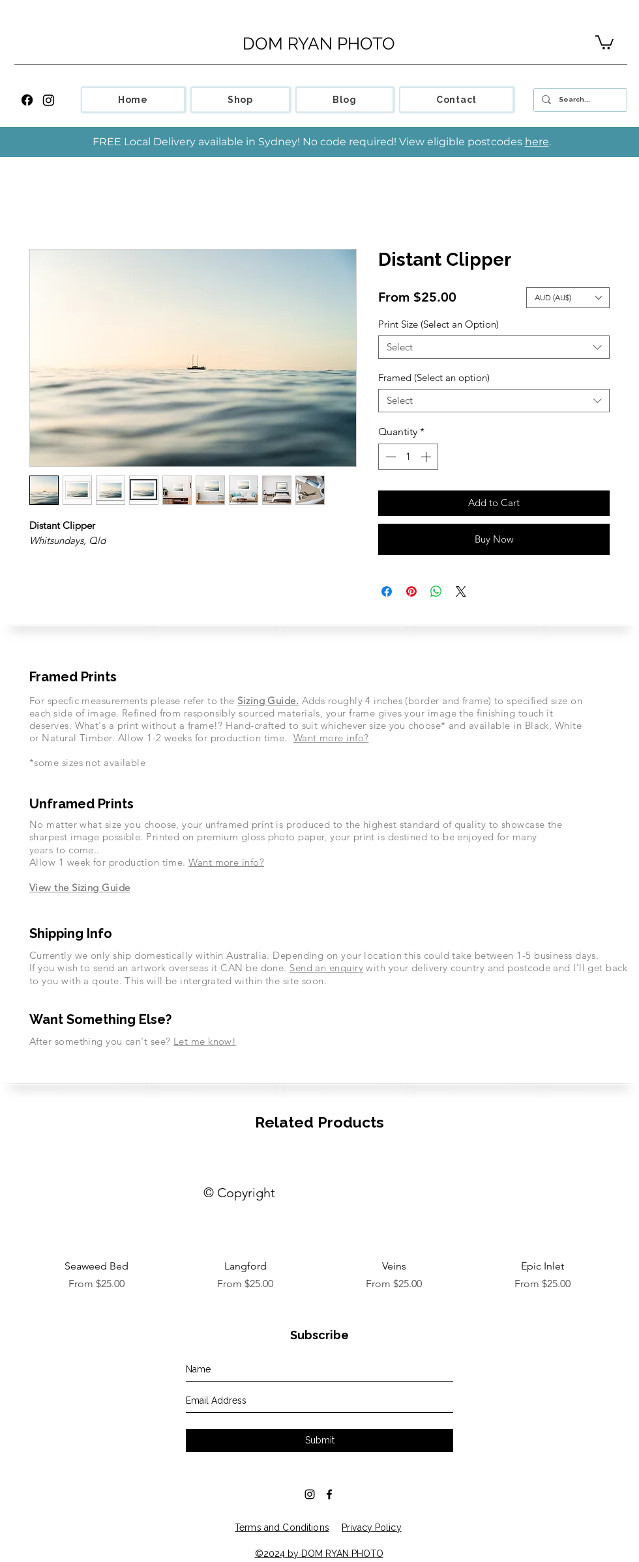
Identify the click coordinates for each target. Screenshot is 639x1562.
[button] (604, 42)
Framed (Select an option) (434, 377)
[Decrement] (389, 456)
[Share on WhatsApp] (436, 591)
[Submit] (319, 1440)
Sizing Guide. (268, 700)
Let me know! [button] (204, 1041)
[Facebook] (27, 99)
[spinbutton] (408, 456)
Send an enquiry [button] (326, 967)
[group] (319, 1223)
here (537, 141)
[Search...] (579, 100)
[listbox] (568, 297)
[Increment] (427, 456)
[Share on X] (461, 591)
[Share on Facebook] (386, 591)
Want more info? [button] (331, 737)
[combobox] (494, 347)
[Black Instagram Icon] (309, 1494)
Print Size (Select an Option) (438, 324)
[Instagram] (48, 99)
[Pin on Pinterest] (411, 591)
